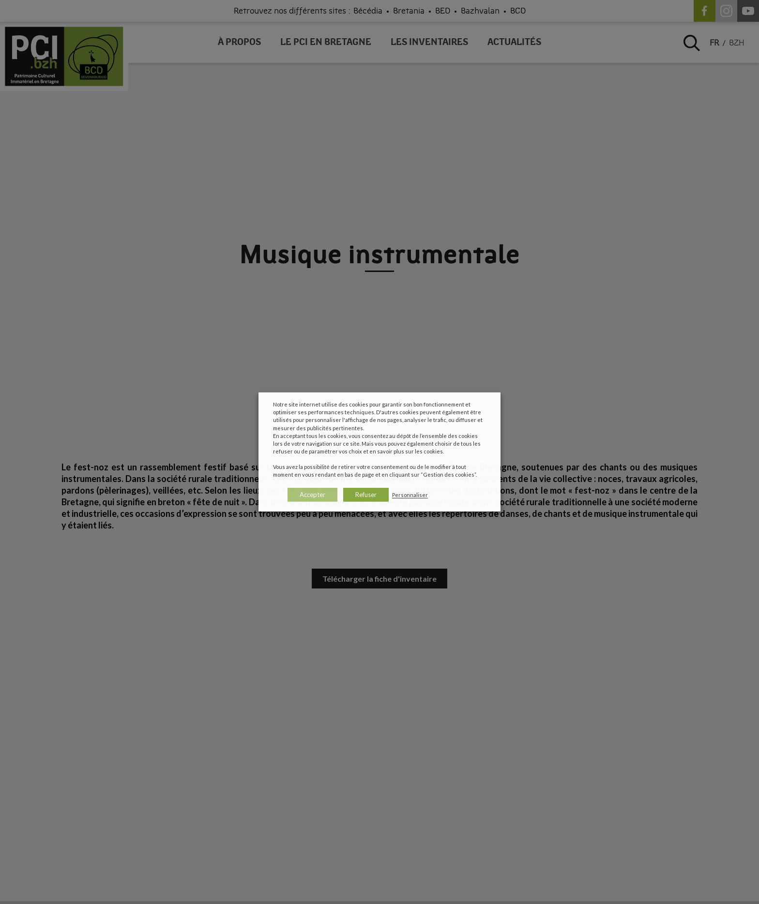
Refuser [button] (366, 494)
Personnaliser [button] (410, 495)
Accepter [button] (312, 494)
